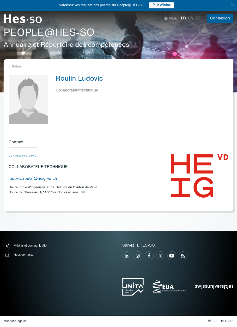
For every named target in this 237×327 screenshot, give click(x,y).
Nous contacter (19, 255)
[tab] (23, 142)
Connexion (220, 18)
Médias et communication (26, 246)
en (190, 18)
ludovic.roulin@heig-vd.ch (33, 179)
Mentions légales (15, 321)
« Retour (15, 66)
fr (183, 18)
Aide (170, 19)
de (198, 18)
